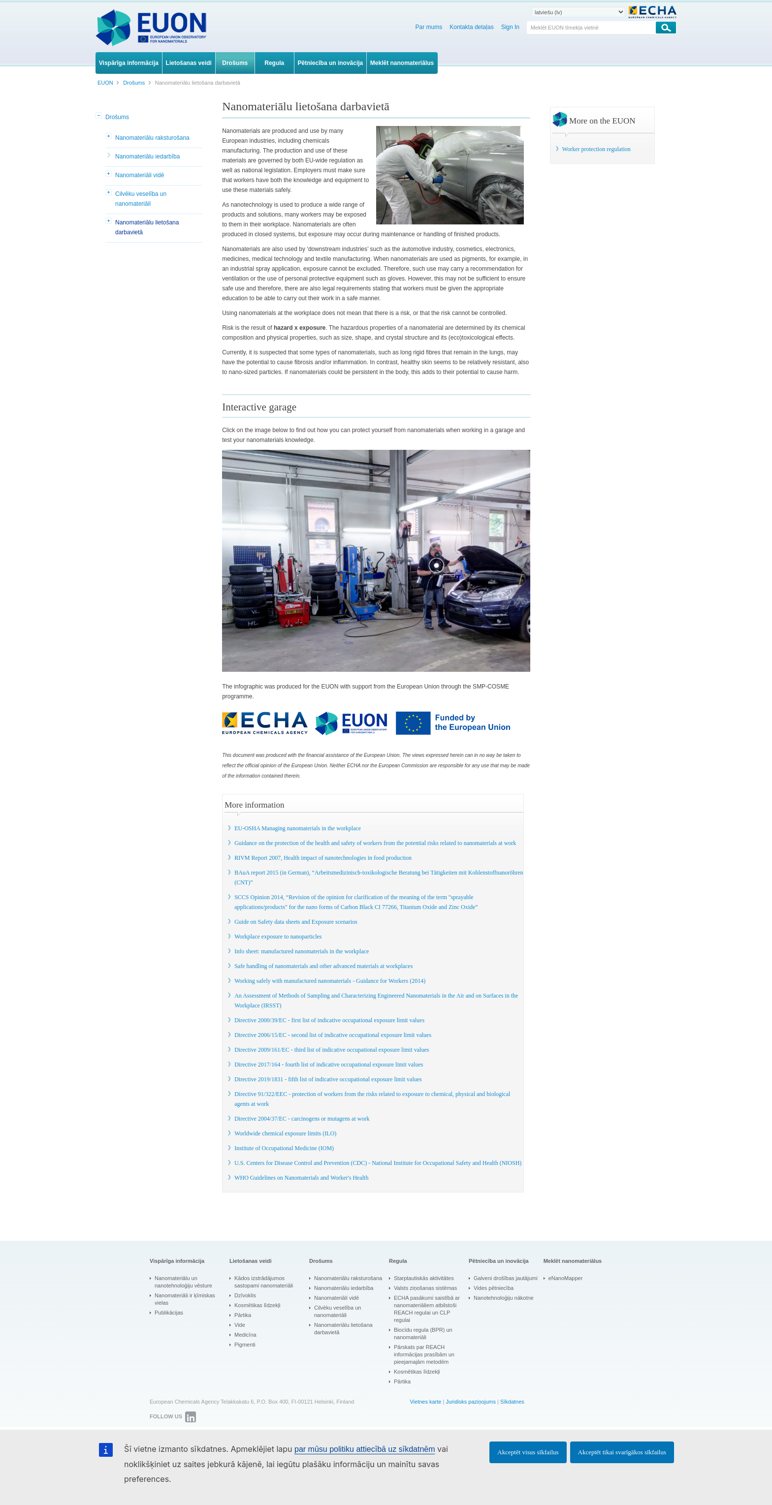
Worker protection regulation (596, 149)
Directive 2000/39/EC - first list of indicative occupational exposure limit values (329, 1020)
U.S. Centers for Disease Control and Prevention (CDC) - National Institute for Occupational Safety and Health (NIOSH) (377, 1163)
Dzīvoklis (245, 1295)
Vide (239, 1325)
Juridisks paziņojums (470, 1402)
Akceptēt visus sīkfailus (527, 1452)
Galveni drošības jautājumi (506, 1278)
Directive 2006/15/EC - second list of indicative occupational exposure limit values (332, 1035)
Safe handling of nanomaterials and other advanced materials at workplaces (323, 966)
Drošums (117, 117)
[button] (99, 116)
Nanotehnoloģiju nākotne (504, 1298)
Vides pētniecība (494, 1288)
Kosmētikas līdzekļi (257, 1305)
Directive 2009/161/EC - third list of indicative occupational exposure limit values (331, 1049)
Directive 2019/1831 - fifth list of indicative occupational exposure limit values (328, 1079)
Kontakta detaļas (471, 27)
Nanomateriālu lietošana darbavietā (147, 227)
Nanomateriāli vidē (139, 175)
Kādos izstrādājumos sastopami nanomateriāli (263, 1281)
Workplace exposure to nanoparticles (278, 936)
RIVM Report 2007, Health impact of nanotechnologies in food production (323, 857)
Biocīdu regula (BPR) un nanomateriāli (423, 1333)
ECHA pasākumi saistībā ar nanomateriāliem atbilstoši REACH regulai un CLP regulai (427, 1309)
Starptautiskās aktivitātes (424, 1278)
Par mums (429, 27)
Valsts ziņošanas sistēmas (425, 1288)
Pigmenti (245, 1345)
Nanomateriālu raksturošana (152, 137)
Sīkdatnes (512, 1402)
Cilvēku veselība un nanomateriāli (140, 198)
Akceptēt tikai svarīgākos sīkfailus (622, 1452)
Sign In (510, 27)
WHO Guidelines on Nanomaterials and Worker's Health (301, 1177)
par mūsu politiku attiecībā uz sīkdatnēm (364, 1449)
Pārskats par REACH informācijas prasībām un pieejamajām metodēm (424, 1354)
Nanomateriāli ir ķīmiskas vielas (185, 1299)
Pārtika (242, 1315)
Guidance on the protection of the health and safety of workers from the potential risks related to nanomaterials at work (375, 843)
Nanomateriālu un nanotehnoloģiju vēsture (183, 1281)
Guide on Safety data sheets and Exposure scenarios (295, 921)
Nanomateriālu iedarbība (147, 156)
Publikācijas (169, 1313)
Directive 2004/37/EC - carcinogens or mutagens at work (301, 1118)
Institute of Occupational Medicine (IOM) (284, 1148)
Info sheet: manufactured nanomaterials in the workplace (301, 951)
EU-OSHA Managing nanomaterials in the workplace (297, 828)
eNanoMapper (565, 1278)
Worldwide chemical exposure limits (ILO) (285, 1133)
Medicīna (245, 1335)
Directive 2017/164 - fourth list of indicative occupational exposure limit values (328, 1064)
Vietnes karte (425, 1402)
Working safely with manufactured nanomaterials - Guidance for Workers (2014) (329, 980)
